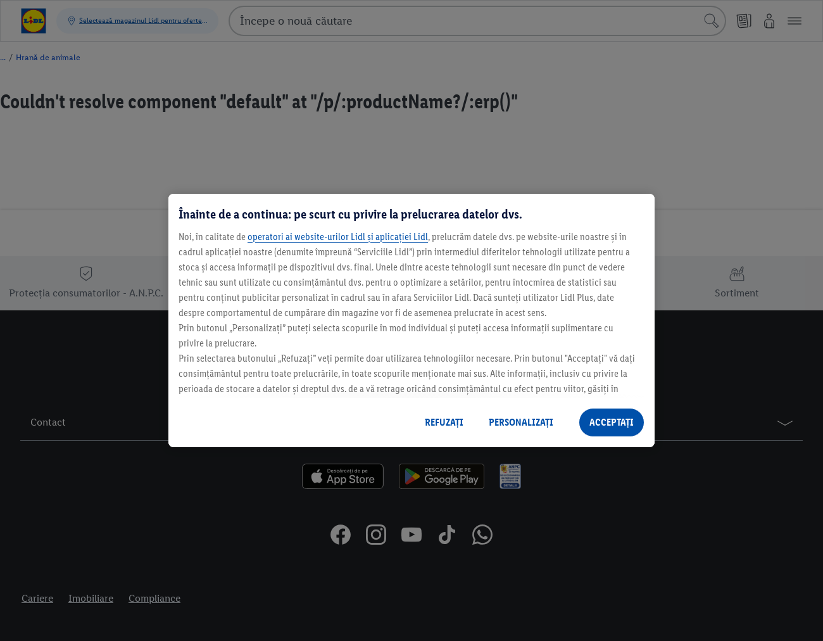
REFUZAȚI (444, 422)
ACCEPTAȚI (611, 422)
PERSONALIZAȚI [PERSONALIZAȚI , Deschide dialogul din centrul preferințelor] (521, 422)
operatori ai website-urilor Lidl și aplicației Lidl (338, 237)
